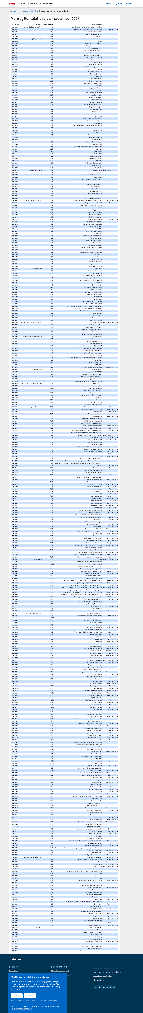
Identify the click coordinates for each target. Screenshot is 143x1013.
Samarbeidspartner (46, 3)
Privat (23, 3)
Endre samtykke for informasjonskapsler (107, 972)
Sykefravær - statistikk (28, 11)
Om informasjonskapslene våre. (21, 1009)
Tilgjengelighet (98, 980)
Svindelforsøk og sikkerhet (102, 976)
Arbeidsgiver (32, 3)
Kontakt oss (13, 971)
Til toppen (15, 958)
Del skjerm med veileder (105, 987)
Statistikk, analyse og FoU (60, 971)
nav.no (13, 11)
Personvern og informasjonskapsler (105, 968)
